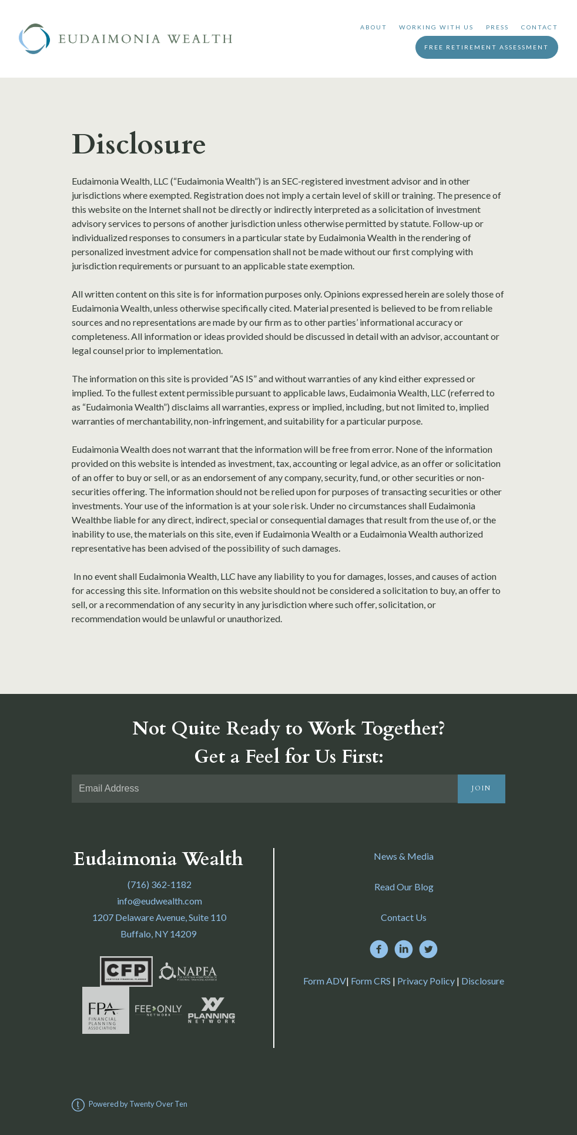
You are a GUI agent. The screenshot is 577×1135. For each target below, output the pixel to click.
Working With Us (436, 27)
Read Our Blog (404, 886)
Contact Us (404, 917)
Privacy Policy (426, 980)
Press (497, 27)
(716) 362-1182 (160, 884)
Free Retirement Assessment (486, 47)
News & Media (404, 856)
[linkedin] (403, 949)
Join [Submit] (481, 788)
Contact (539, 27)
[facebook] (379, 949)
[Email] (265, 789)
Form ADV (324, 980)
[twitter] (428, 949)
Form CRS (371, 980)
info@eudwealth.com (159, 900)
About (373, 27)
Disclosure (482, 980)
